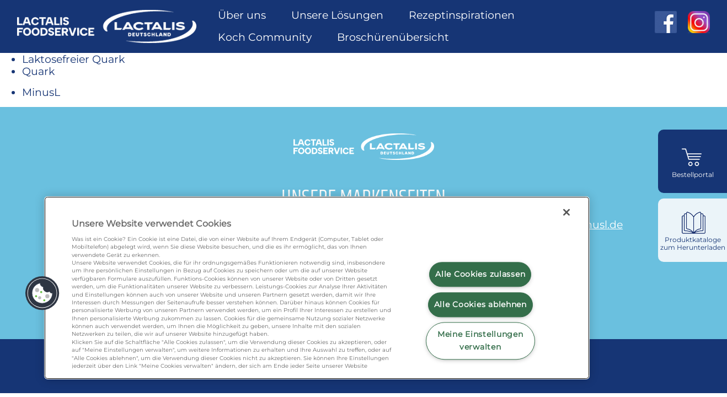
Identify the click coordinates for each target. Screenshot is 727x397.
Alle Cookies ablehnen (480, 304)
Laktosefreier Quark (73, 59)
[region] (317, 287)
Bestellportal (693, 175)
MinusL (41, 92)
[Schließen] (566, 212)
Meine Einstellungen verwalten (480, 341)
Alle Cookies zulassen (480, 274)
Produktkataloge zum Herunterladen (692, 243)
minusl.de (597, 224)
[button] (42, 293)
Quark (38, 71)
